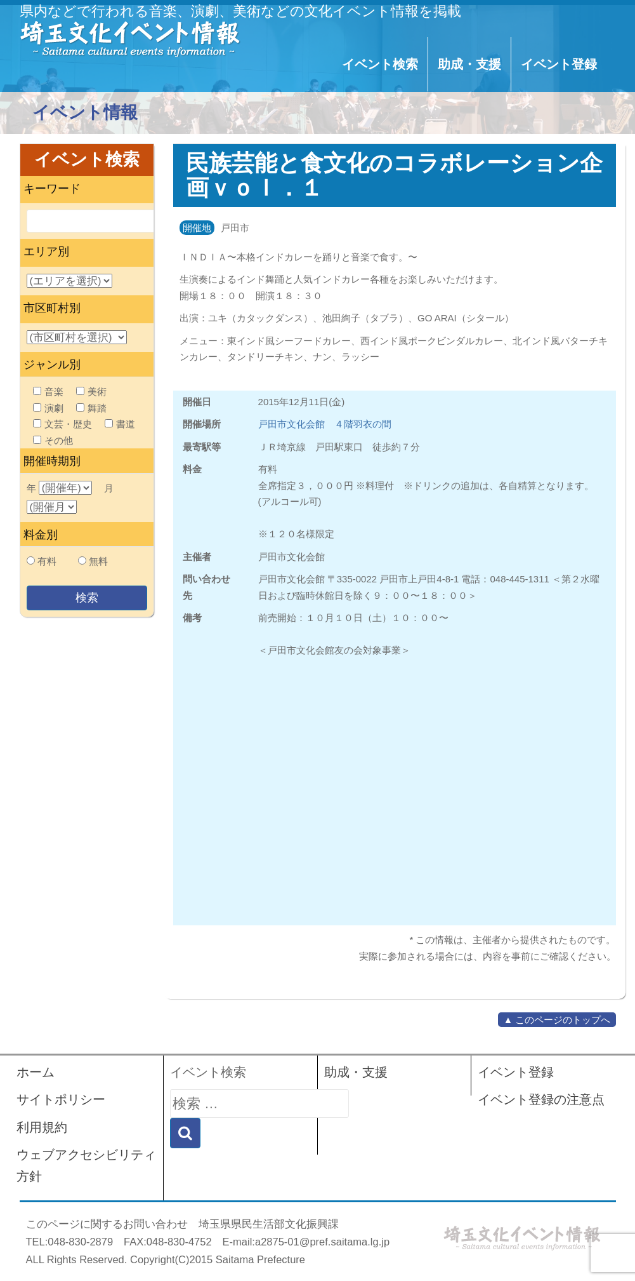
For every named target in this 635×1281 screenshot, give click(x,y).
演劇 (48, 408)
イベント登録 (559, 64)
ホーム (35, 1072)
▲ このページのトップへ (556, 1019)
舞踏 (91, 408)
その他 (53, 440)
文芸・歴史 (62, 424)
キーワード (52, 188)
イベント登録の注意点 (541, 1099)
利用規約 (41, 1127)
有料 (46, 561)
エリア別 (46, 251)
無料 (98, 561)
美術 (91, 391)
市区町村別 (52, 308)
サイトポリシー (60, 1099)
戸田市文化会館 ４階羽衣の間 (324, 424)
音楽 (48, 391)
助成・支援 (469, 64)
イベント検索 (380, 64)
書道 (120, 424)
